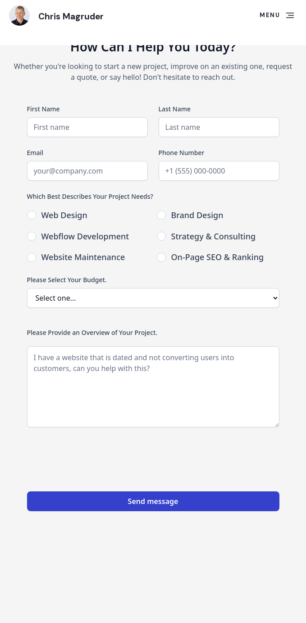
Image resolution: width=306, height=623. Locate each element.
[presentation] (95, 455)
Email (35, 152)
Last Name (175, 109)
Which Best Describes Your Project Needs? (90, 196)
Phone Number (182, 152)
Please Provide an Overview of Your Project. (92, 332)
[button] (276, 15)
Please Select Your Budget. (67, 279)
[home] (19, 15)
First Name (43, 109)
